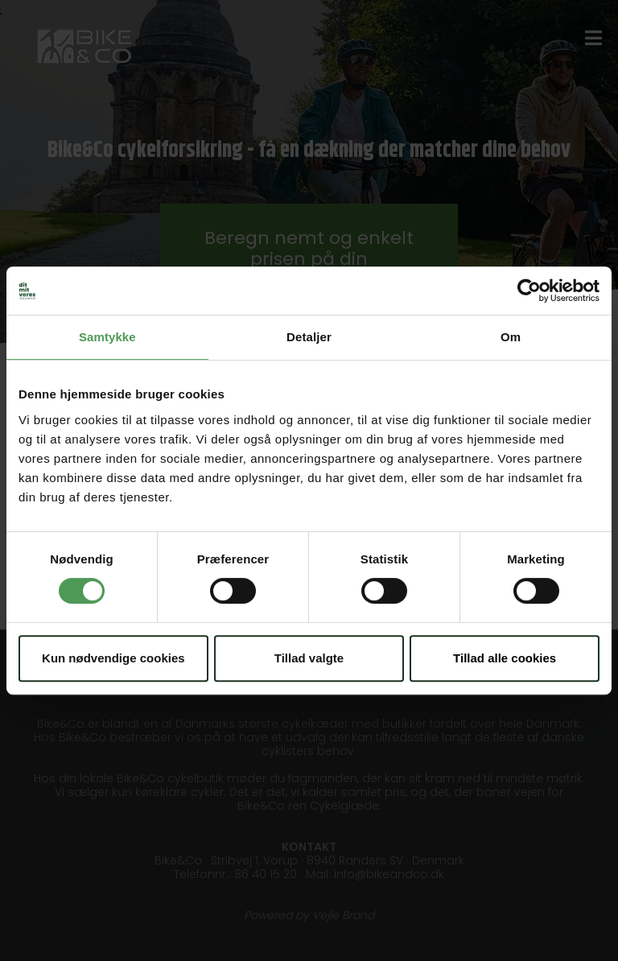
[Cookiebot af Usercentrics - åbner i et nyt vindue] (529, 290)
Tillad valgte (309, 658)
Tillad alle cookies (504, 658)
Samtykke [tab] (107, 337)
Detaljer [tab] (309, 337)
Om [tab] (511, 337)
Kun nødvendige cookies (113, 658)
